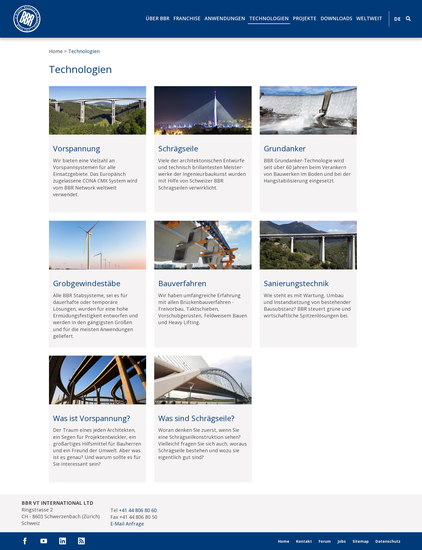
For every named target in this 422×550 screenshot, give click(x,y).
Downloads (336, 18)
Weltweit (369, 18)
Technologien (269, 18)
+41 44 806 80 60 (138, 510)
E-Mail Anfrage (127, 523)
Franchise (187, 18)
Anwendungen (225, 18)
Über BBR (157, 18)
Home (56, 51)
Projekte (304, 18)
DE (397, 19)
